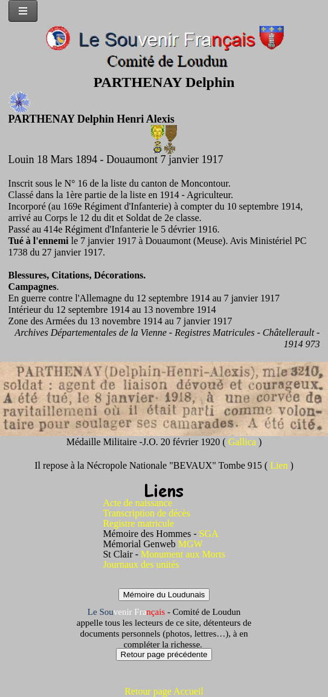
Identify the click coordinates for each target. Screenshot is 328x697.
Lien (280, 465)
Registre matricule (138, 523)
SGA (208, 533)
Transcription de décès (146, 513)
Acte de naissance (137, 503)
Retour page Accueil (164, 691)
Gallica (243, 442)
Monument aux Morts (183, 554)
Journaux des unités (141, 564)
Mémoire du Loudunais (164, 594)
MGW (190, 544)
